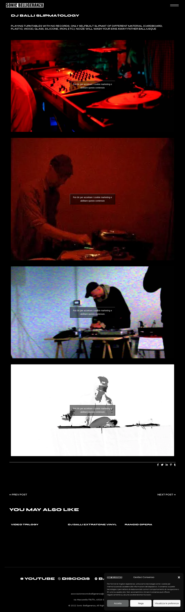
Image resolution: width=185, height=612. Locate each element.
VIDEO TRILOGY (24, 524)
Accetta (118, 603)
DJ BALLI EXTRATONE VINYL (92, 524)
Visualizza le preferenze (167, 603)
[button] (178, 577)
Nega (141, 603)
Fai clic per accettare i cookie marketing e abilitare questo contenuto (92, 86)
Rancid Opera (138, 524)
